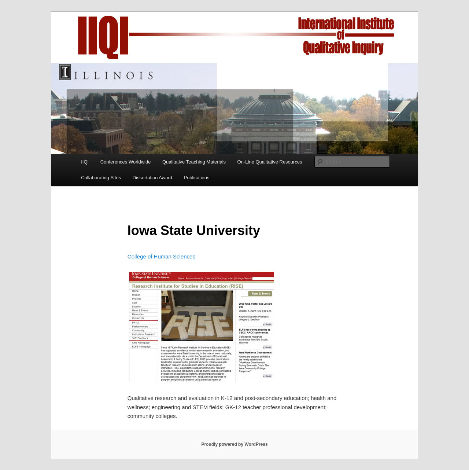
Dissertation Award (152, 177)
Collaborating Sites (101, 177)
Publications (196, 177)
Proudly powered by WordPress (234, 444)
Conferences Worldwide (125, 162)
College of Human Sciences (161, 256)
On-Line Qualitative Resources (269, 162)
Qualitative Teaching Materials (194, 162)
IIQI (85, 162)
